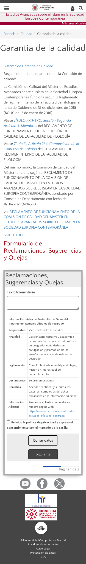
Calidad (26, 34)
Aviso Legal (43, 548)
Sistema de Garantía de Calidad (28, 66)
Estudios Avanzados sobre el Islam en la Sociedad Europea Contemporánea (45, 16)
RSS (43, 557)
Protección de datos (43, 552)
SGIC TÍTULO (14, 235)
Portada (9, 34)
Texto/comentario (21, 292)
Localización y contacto (43, 544)
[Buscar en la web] (81, 8)
